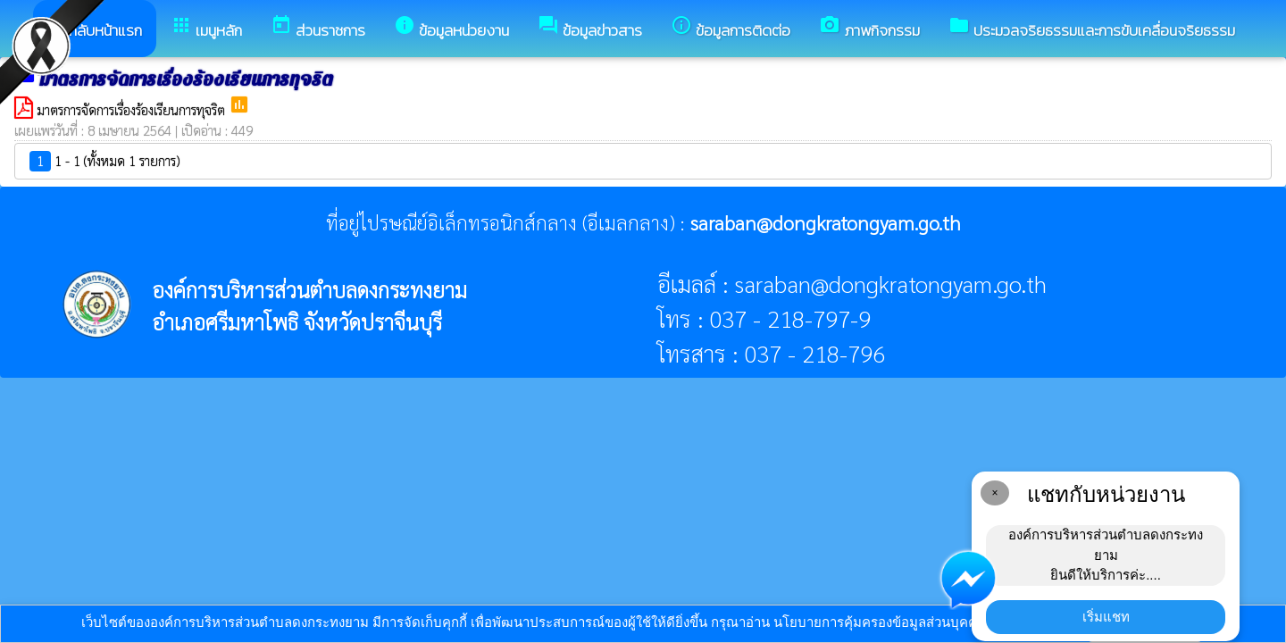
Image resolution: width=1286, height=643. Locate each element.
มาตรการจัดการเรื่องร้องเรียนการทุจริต (133, 109)
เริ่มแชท (1106, 616)
